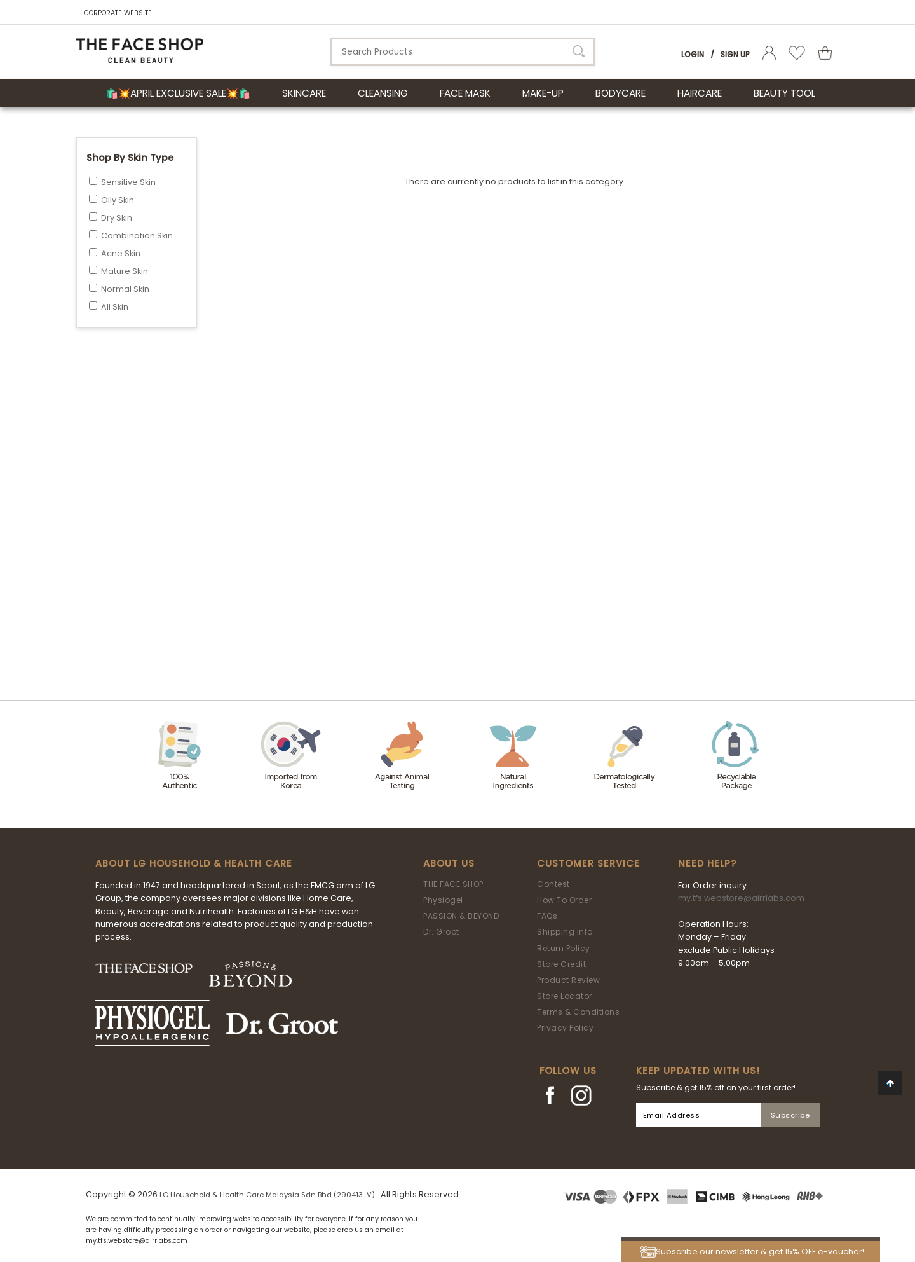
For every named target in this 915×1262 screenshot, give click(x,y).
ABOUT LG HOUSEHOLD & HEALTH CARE (193, 863)
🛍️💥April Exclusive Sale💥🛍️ (178, 93)
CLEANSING (383, 93)
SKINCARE (304, 93)
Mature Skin (124, 271)
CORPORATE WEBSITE (118, 13)
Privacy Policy (565, 1027)
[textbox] (462, 52)
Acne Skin (120, 253)
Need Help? (707, 863)
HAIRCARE (699, 93)
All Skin (114, 306)
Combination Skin (137, 235)
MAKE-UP (543, 93)
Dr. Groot (441, 931)
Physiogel (443, 900)
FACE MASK (465, 93)
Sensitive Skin (128, 182)
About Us (449, 863)
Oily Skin (117, 200)
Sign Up (735, 54)
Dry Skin (116, 217)
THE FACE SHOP (453, 884)
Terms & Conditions (578, 1011)
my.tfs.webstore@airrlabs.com (741, 898)
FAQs (547, 915)
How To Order (564, 900)
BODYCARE (620, 93)
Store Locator (564, 996)
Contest (553, 884)
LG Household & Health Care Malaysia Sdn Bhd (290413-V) (267, 1195)
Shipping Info (565, 931)
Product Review (568, 980)
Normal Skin (125, 289)
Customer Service (588, 863)
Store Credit (561, 964)
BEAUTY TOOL (784, 93)
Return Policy (563, 948)
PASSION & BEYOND (461, 915)
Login (692, 54)
